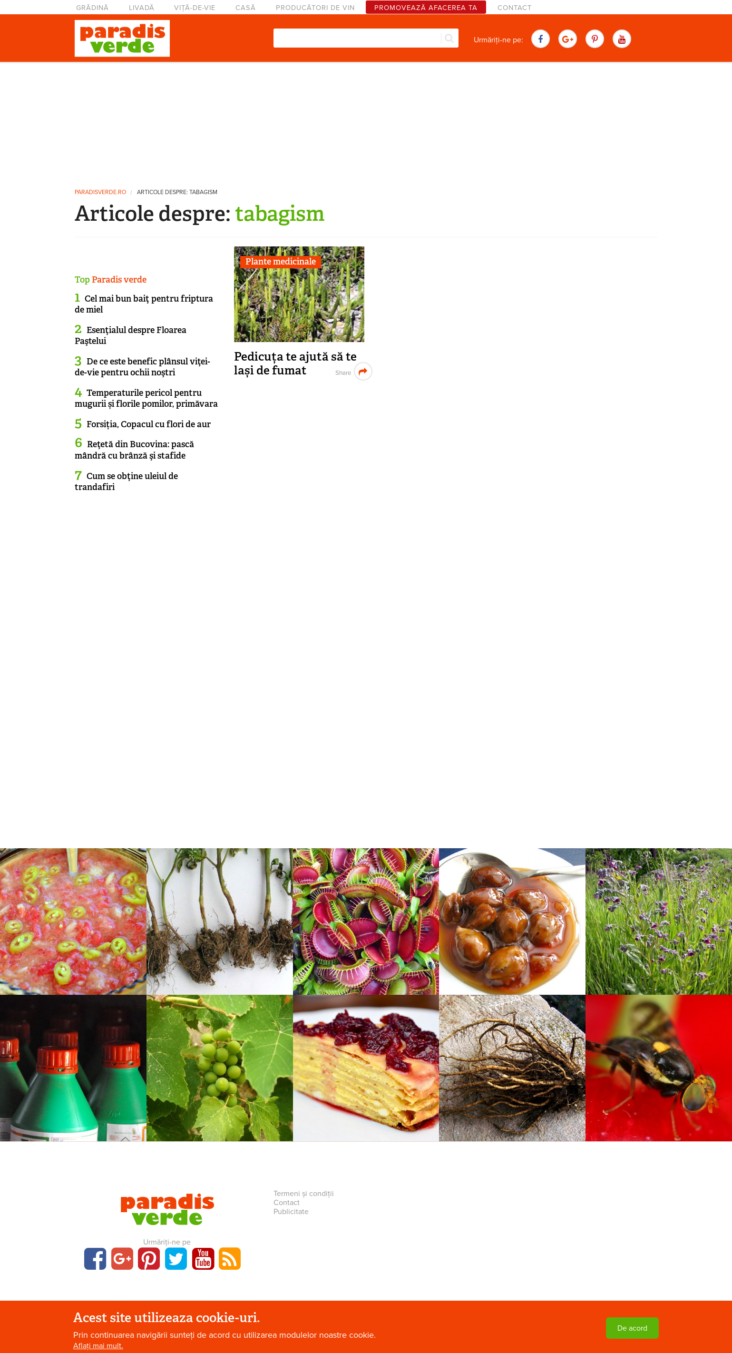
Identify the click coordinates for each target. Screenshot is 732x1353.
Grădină (92, 8)
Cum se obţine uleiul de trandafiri (126, 482)
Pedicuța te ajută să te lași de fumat (295, 364)
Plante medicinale (280, 261)
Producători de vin (315, 8)
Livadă (142, 8)
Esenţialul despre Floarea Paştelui (130, 335)
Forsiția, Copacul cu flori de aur (149, 424)
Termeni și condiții (303, 1193)
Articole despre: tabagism (177, 192)
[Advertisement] (366, 121)
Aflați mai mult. (98, 1346)
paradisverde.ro (100, 192)
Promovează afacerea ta (426, 8)
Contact (515, 8)
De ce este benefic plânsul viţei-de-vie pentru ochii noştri (142, 367)
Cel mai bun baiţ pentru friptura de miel (144, 304)
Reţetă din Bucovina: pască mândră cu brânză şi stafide (134, 450)
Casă (245, 8)
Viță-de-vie (194, 8)
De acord (632, 1328)
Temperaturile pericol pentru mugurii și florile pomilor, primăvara (146, 398)
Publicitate (291, 1211)
